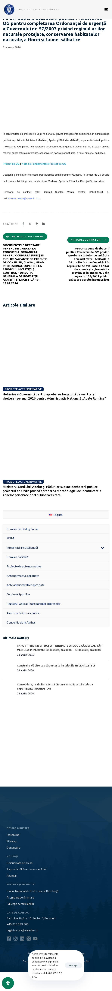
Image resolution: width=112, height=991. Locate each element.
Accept (73, 965)
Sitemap (12, 841)
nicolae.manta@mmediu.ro (23, 198)
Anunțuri (12, 875)
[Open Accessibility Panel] (8, 983)
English (56, 514)
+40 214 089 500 (18, 924)
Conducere (13, 847)
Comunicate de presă (20, 863)
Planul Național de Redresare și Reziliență (32, 891)
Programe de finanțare (20, 897)
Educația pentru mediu (20, 903)
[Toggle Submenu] (102, 547)
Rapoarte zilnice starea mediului (26, 869)
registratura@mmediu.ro (22, 930)
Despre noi (13, 834)
